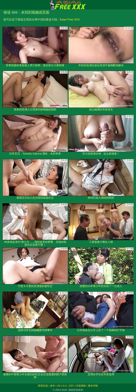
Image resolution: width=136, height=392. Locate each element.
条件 (52, 385)
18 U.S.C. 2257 (65, 385)
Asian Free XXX (70, 19)
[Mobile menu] (3, 5)
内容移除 (81, 385)
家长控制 (93, 385)
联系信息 (43, 385)
